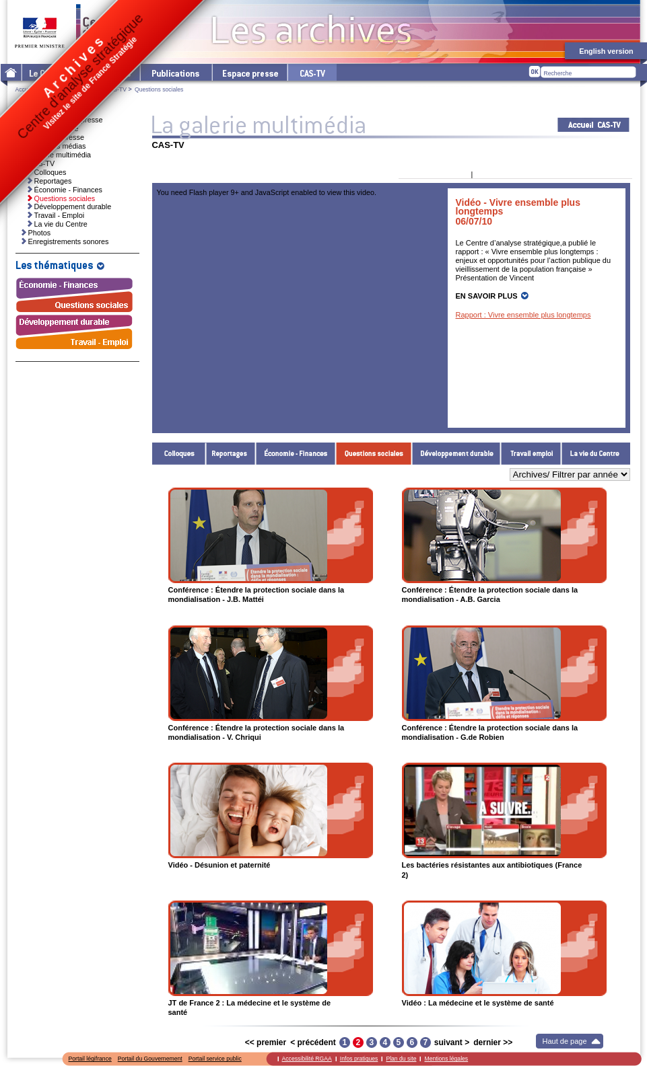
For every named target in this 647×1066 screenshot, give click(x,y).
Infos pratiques (359, 1058)
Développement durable (456, 454)
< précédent (313, 1042)
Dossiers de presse (53, 137)
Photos (39, 233)
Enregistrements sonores (68, 241)
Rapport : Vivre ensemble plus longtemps (523, 315)
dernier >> (492, 1042)
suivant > (451, 1042)
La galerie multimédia (69, 89)
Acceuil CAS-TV (593, 125)
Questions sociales (374, 454)
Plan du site (401, 1058)
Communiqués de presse (62, 120)
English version (606, 51)
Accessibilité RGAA (307, 1058)
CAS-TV (116, 89)
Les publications (175, 72)
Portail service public (215, 1058)
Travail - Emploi (531, 454)
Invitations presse (50, 128)
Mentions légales (446, 1058)
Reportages (231, 454)
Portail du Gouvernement (150, 1058)
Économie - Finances (296, 454)
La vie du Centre (595, 454)
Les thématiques (105, 72)
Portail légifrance (90, 1058)
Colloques (179, 454)
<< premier (265, 1042)
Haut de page (565, 1041)
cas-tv (312, 72)
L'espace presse (249, 72)
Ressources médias (54, 146)
